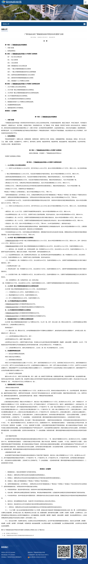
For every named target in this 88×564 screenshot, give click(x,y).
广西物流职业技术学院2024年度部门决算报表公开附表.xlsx (20, 529)
